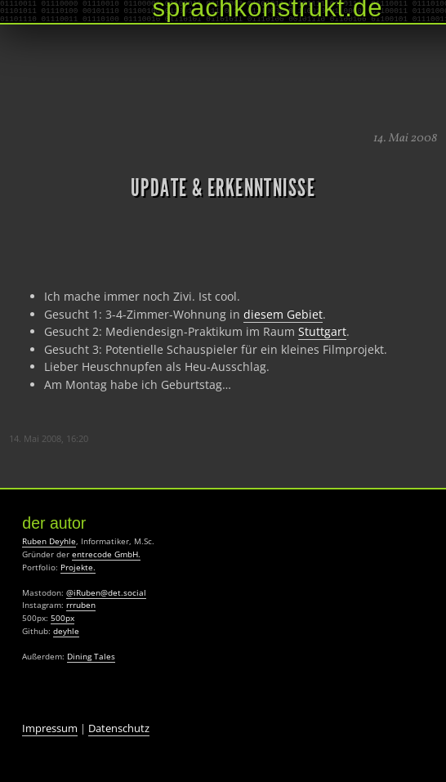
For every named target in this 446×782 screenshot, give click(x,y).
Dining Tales (91, 656)
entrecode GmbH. (106, 554)
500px (62, 617)
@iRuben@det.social (106, 592)
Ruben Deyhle (49, 541)
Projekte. (78, 567)
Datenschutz (118, 728)
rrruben (81, 604)
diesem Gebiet (283, 314)
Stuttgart (322, 331)
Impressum (50, 728)
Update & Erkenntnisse (223, 188)
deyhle (66, 631)
